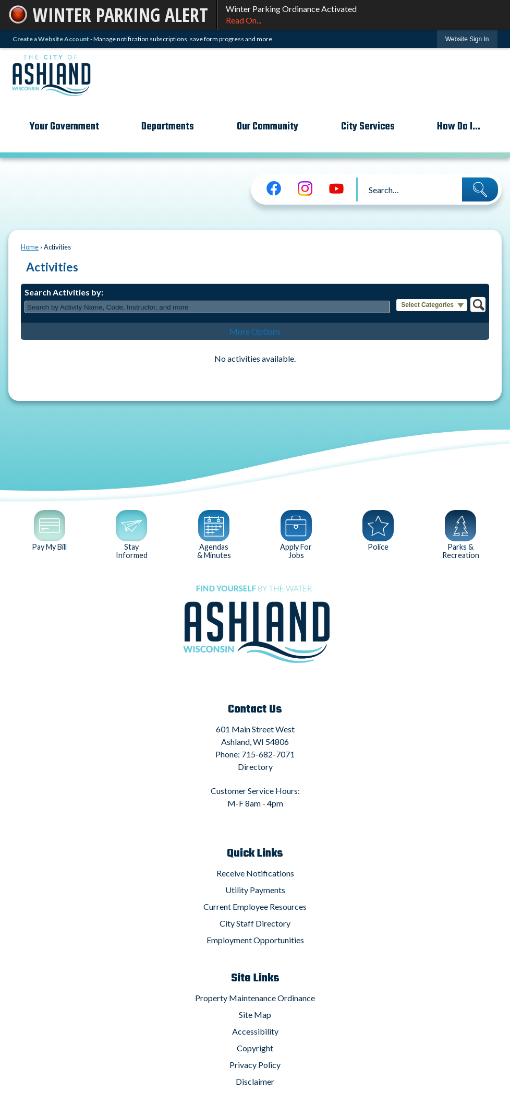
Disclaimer (255, 1081)
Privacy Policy (255, 1065)
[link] (467, 39)
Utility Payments (255, 890)
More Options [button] (255, 331)
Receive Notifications (255, 873)
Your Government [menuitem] (64, 126)
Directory (255, 767)
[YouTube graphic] (336, 188)
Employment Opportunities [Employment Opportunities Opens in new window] (255, 940)
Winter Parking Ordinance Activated (364, 15)
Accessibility (255, 1031)
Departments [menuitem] (167, 126)
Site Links (255, 978)
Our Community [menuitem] (267, 126)
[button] (480, 189)
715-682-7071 (268, 754)
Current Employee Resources (255, 906)
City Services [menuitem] (368, 126)
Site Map (255, 1014)
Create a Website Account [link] (51, 39)
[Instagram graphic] (305, 188)
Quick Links (255, 853)
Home (30, 247)
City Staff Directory (255, 923)
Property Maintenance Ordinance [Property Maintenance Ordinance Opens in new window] (255, 998)
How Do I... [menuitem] (458, 126)
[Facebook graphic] (273, 188)
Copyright (255, 1048)
